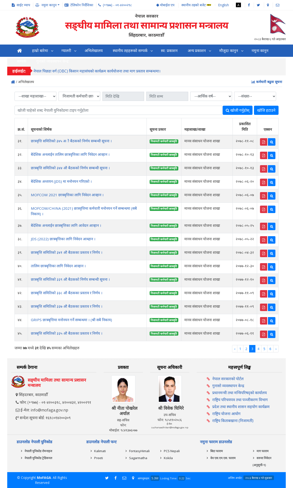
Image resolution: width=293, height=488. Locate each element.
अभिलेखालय (94, 51)
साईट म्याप (23, 5)
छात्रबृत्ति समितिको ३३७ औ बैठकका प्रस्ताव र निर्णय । (66, 306)
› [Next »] (275, 348)
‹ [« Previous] (234, 348)
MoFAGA (44, 477)
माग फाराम (263, 451)
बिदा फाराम (216, 451)
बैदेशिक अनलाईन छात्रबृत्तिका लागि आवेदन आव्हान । (66, 225)
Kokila (168, 458)
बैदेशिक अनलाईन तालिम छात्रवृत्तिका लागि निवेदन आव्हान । (70, 154)
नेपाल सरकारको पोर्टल (228, 378)
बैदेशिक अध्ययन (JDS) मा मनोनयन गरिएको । (61, 181)
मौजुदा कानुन (228, 51)
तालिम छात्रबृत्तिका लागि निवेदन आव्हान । (58, 265)
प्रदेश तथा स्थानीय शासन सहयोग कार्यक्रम (241, 406)
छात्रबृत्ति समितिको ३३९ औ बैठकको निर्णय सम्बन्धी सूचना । (70, 279)
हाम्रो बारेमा (40, 51)
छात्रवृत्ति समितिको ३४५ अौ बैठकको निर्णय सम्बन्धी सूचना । (71, 140)
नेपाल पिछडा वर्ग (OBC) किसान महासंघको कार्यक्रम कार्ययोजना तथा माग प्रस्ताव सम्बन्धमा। (96, 71)
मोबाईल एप (165, 5)
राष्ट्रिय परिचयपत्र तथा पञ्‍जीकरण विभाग (240, 399)
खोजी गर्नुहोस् (237, 110)
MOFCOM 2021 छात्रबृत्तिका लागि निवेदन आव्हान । (67, 194)
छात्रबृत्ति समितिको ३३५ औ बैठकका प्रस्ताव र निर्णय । (66, 333)
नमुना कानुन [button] (49, 5)
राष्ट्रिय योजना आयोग (226, 413)
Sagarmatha (138, 458)
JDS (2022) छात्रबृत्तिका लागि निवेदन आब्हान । (63, 238)
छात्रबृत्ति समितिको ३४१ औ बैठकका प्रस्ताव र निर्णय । (66, 252)
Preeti (98, 458)
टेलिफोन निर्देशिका (81, 5)
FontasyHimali (139, 451)
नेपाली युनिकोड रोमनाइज (38, 451)
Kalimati (100, 451)
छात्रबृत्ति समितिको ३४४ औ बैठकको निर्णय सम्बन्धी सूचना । (70, 167)
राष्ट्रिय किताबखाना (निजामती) (232, 420)
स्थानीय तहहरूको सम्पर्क (130, 51)
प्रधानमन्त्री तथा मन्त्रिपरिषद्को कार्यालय (239, 392)
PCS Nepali (172, 451)
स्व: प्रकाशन (169, 51)
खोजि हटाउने (266, 110)
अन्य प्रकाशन (197, 51)
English (223, 5)
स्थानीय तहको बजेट (196, 5)
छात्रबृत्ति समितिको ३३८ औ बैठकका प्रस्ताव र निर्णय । (66, 292)
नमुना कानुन (260, 51)
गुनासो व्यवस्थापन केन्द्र (228, 385)
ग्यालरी (66, 51)
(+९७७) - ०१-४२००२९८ (117, 5)
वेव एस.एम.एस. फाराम (223, 458)
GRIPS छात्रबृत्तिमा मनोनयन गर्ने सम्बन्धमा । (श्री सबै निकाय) (71, 319)
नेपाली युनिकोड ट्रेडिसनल (38, 458)
